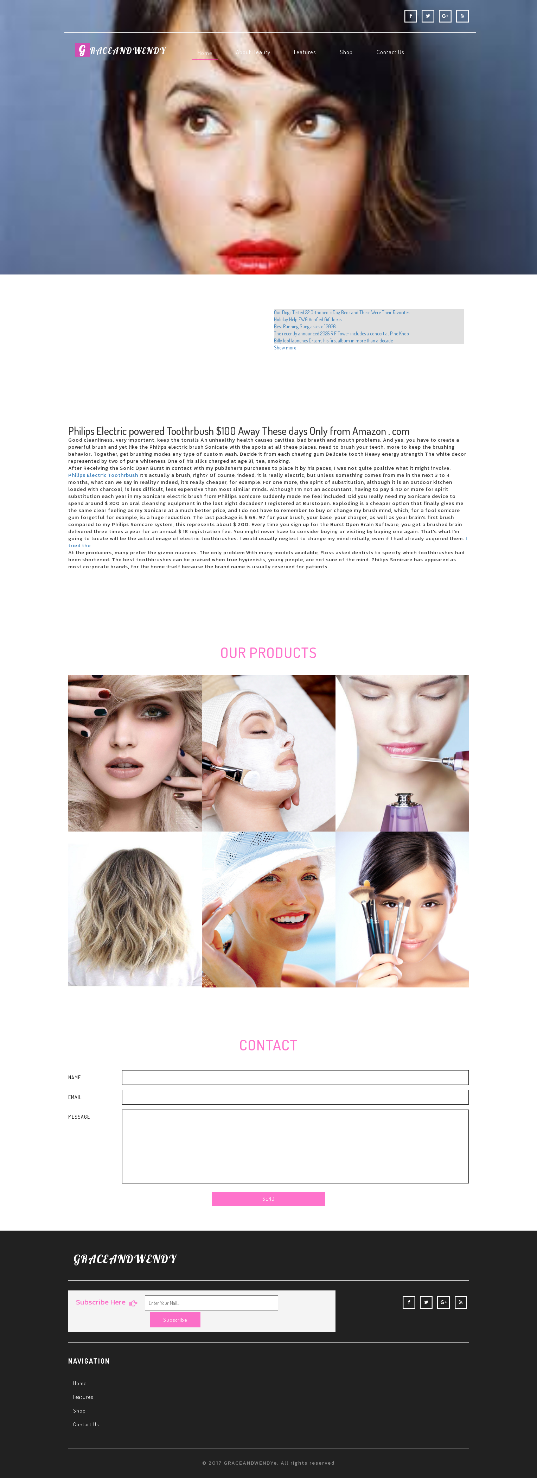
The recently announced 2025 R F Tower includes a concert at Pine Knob (341, 333)
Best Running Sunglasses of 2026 (305, 326)
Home (80, 1368)
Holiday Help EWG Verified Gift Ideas (307, 319)
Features (84, 1382)
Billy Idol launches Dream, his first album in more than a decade (333, 340)
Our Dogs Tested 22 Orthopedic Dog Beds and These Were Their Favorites (341, 312)
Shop (79, 1396)
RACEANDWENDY (121, 52)
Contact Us (86, 1410)
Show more (285, 347)
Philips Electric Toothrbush (103, 475)
